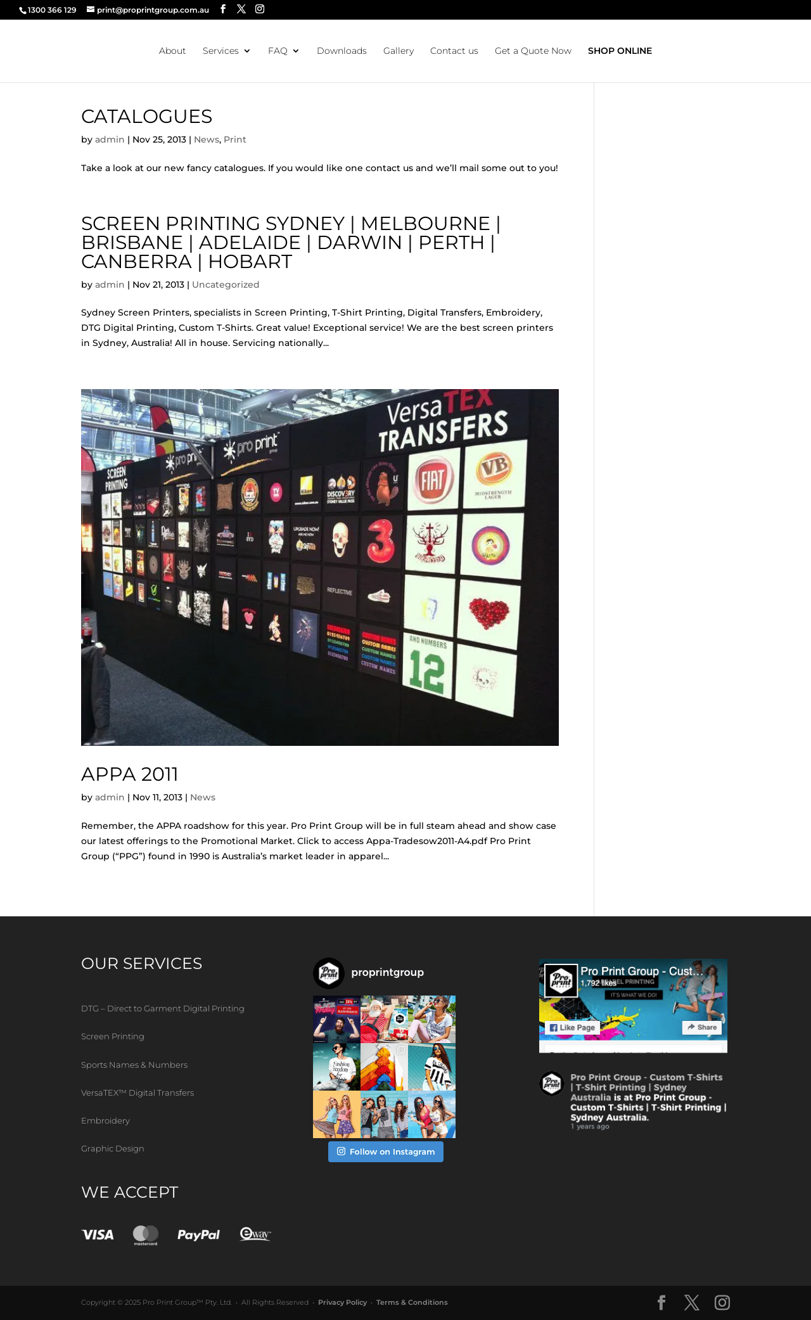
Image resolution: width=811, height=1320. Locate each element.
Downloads (342, 51)
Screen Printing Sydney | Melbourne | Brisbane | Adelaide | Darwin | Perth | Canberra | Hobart (291, 242)
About (172, 51)
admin (110, 139)
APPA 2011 (130, 774)
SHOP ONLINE (620, 51)
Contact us (454, 51)
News (206, 139)
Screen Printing (112, 1036)
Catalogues (146, 116)
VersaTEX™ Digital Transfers (137, 1092)
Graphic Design (112, 1148)
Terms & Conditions (412, 1302)
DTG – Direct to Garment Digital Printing (163, 1008)
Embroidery (105, 1120)
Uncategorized (226, 284)
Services (221, 51)
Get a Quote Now (533, 51)
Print (235, 139)
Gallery (398, 51)
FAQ (278, 51)
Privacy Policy (342, 1302)
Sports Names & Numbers (134, 1065)
